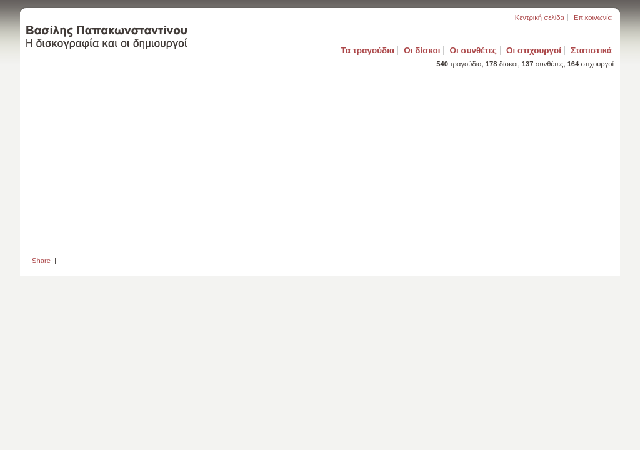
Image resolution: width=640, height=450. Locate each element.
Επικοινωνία (593, 17)
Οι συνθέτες (473, 50)
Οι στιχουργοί (533, 50)
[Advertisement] (320, 158)
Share (41, 260)
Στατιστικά (591, 50)
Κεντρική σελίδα (539, 17)
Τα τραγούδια (368, 50)
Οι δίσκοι (422, 50)
